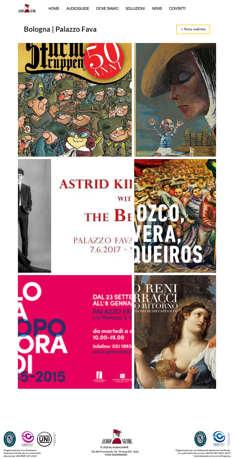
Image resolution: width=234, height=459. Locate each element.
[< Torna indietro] (193, 29)
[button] (78, 8)
